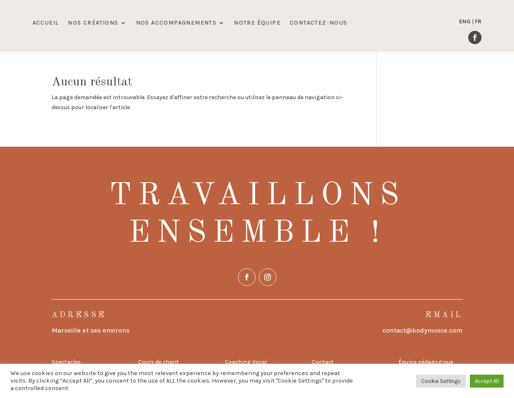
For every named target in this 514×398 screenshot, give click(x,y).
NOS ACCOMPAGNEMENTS (176, 23)
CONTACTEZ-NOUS (319, 23)
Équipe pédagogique (425, 361)
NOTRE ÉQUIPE (257, 23)
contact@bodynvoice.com (422, 330)
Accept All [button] (487, 381)
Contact (323, 361)
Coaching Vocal (246, 361)
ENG (465, 21)
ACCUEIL (45, 23)
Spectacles (66, 361)
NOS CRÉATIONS (93, 23)
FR (478, 21)
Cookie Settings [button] (441, 381)
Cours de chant (158, 361)
